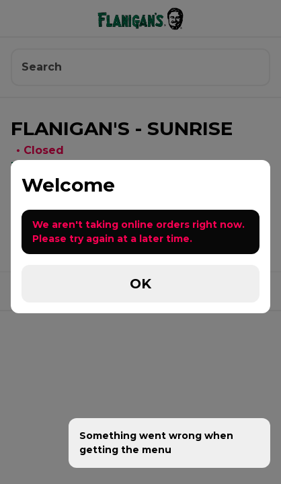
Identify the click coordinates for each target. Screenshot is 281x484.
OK (140, 284)
